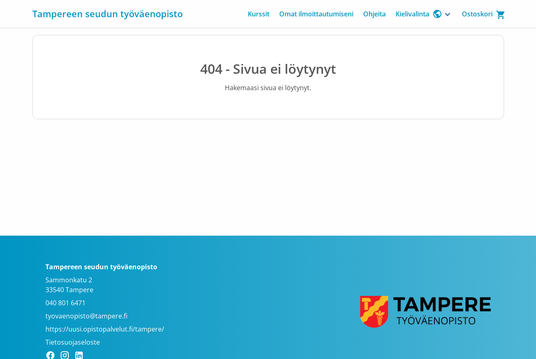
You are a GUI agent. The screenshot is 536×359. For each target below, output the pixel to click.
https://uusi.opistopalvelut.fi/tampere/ (104, 329)
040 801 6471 (65, 302)
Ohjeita (374, 13)
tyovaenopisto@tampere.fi (86, 315)
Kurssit (258, 13)
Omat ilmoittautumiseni (316, 13)
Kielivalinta (419, 14)
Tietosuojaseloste (72, 342)
